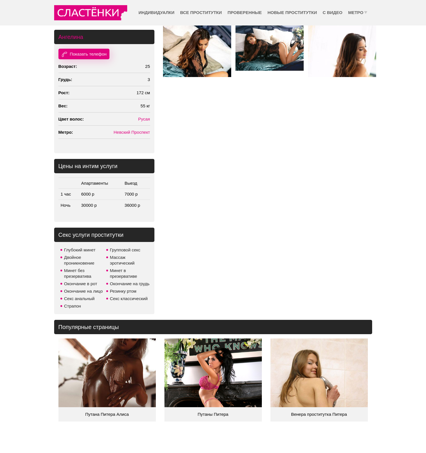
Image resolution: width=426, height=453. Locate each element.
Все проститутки (201, 12)
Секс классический (129, 298)
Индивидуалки (156, 12)
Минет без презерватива (77, 273)
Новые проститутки (292, 12)
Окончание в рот (80, 283)
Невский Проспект (132, 132)
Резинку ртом (123, 291)
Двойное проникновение (79, 260)
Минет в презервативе (123, 273)
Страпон (72, 306)
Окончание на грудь (130, 283)
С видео (332, 12)
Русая (144, 119)
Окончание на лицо (83, 291)
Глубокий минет (80, 249)
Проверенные (244, 12)
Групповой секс (125, 249)
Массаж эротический (122, 260)
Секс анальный (79, 298)
